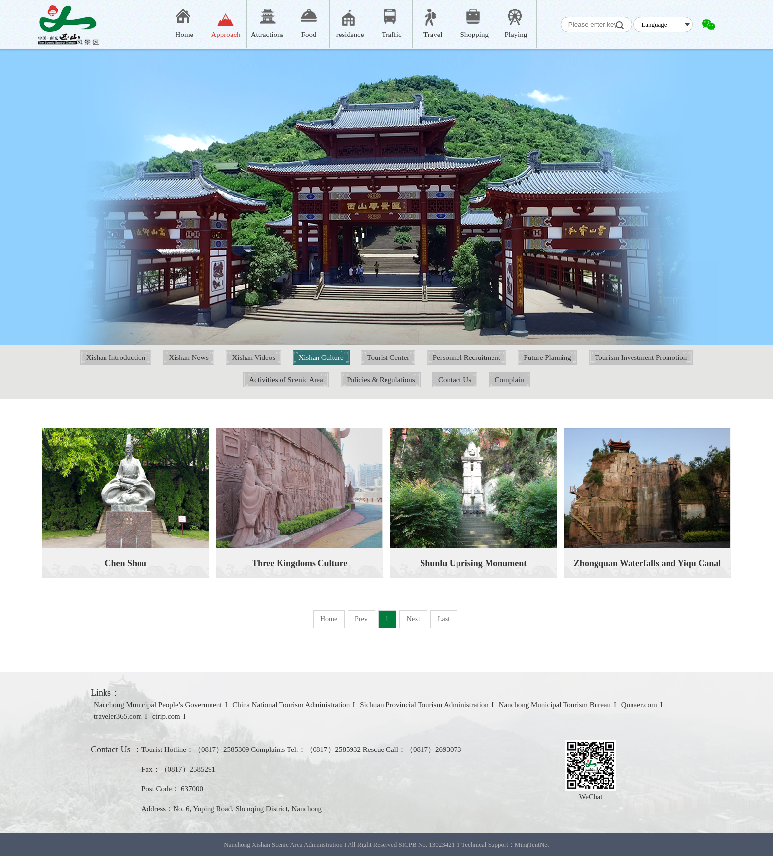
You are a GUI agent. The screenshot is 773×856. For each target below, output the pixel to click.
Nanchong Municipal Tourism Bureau (555, 705)
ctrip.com (166, 716)
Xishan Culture (321, 357)
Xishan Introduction (115, 357)
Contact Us (454, 380)
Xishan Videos (253, 357)
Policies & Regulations (381, 380)
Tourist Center (388, 357)
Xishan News (189, 357)
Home (328, 619)
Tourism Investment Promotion (641, 357)
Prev (361, 619)
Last (444, 619)
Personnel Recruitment (466, 357)
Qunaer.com (639, 705)
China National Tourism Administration (291, 705)
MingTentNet (532, 844)
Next (413, 619)
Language (654, 24)
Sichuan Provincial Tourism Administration (424, 705)
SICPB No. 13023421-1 (429, 844)
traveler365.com (118, 716)
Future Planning (547, 357)
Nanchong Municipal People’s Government (158, 705)
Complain (509, 380)
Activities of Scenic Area (286, 380)
